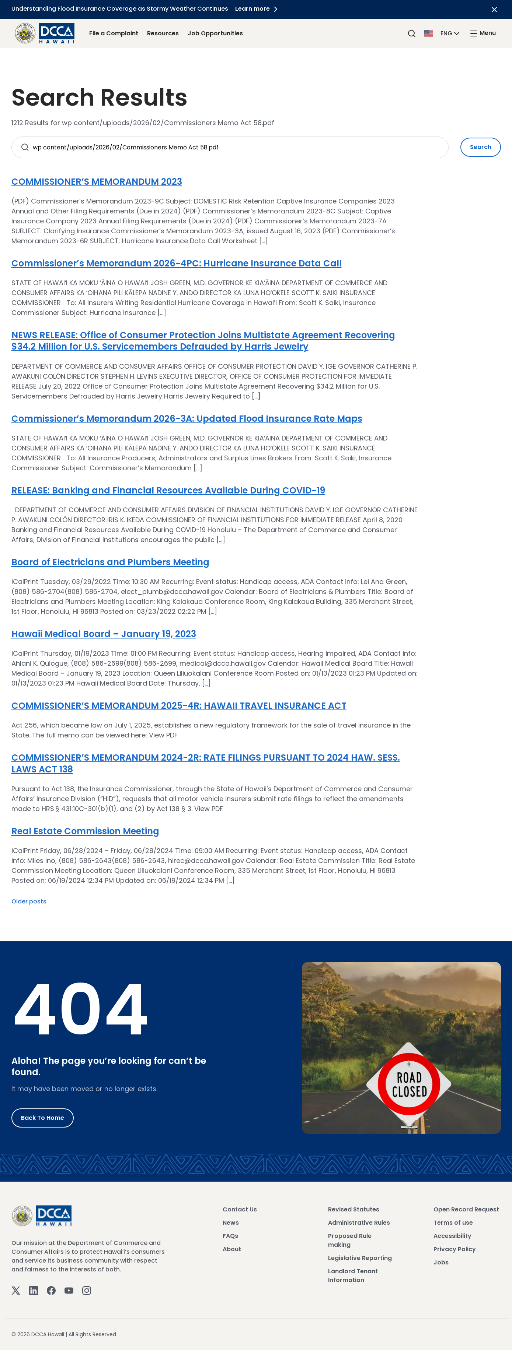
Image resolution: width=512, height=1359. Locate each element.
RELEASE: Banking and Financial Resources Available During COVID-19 (168, 490)
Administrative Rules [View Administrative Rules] (359, 1222)
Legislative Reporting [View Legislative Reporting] (360, 1258)
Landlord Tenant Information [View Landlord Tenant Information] (353, 1275)
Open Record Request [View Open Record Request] (466, 1209)
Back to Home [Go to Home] (42, 1118)
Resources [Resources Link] (163, 33)
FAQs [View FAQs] (230, 1236)
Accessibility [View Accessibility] (452, 1236)
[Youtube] (69, 1290)
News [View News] (231, 1222)
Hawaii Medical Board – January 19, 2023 (103, 634)
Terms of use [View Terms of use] (453, 1222)
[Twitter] (15, 1290)
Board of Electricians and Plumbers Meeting (110, 562)
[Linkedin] (33, 1290)
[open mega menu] (482, 33)
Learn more (258, 8)
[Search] (411, 33)
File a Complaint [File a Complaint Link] (113, 33)
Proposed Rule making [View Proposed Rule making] (350, 1240)
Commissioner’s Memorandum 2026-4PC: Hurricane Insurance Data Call (176, 263)
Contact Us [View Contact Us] (240, 1209)
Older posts (28, 901)
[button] (442, 33)
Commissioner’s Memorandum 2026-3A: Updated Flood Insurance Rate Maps (186, 419)
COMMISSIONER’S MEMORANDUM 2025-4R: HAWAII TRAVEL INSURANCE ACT (178, 706)
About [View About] (232, 1249)
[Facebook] (51, 1290)
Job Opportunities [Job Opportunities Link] (215, 33)
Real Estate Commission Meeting (85, 831)
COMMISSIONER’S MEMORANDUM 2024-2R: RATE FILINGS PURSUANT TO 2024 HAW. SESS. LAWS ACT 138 (205, 763)
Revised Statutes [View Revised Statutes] (353, 1209)
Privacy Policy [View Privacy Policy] (454, 1249)
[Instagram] (86, 1290)
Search (480, 147)
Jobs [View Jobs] (441, 1262)
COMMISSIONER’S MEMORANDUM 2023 (96, 182)
